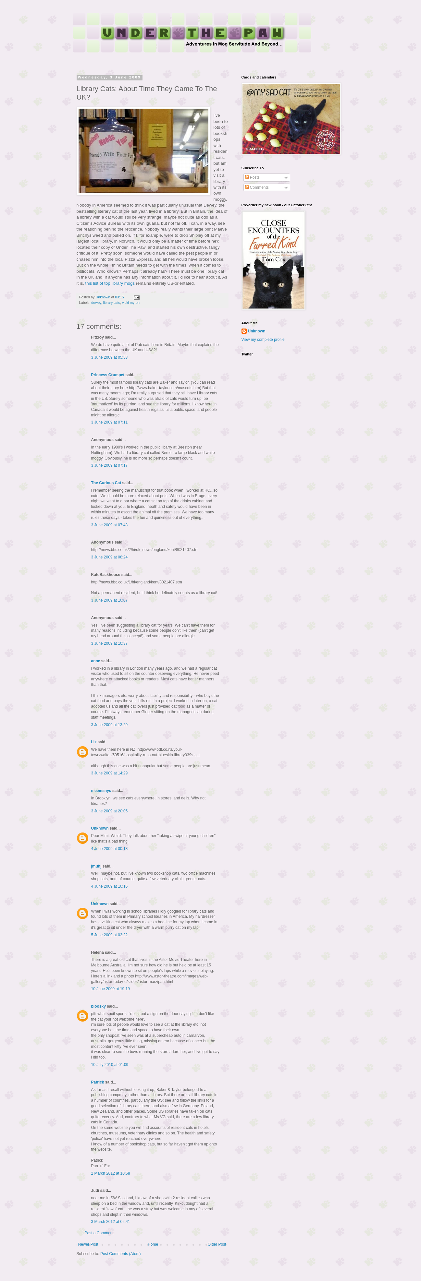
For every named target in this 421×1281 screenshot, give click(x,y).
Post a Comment (99, 1233)
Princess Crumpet (108, 375)
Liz (94, 742)
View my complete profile (263, 339)
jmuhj (96, 866)
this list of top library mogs (110, 283)
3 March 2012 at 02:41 (110, 1221)
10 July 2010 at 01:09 (110, 1064)
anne (95, 661)
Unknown (100, 828)
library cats (111, 303)
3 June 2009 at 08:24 (109, 557)
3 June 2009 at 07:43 (109, 525)
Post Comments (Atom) (120, 1253)
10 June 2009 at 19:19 (110, 989)
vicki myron (131, 303)
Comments (257, 187)
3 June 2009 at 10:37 (109, 643)
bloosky (98, 1006)
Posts (252, 177)
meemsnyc (101, 790)
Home (153, 1244)
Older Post (217, 1244)
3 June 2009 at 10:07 (109, 600)
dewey (96, 303)
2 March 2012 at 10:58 (110, 1173)
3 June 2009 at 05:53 (109, 357)
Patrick (97, 1082)
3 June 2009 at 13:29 (109, 725)
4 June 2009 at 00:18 (109, 848)
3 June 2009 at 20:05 (109, 811)
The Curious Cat (106, 483)
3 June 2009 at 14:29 (109, 773)
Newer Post (88, 1244)
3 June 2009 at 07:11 (109, 422)
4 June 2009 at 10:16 (109, 886)
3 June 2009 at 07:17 (109, 465)
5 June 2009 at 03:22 (109, 935)
